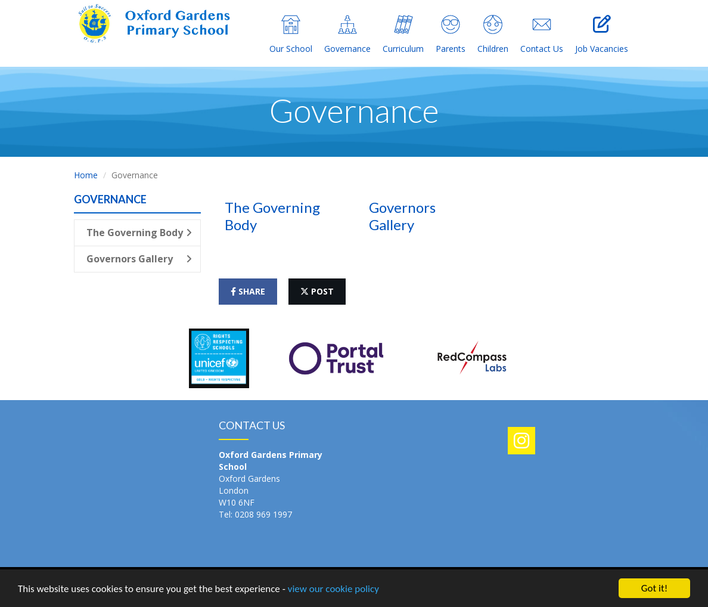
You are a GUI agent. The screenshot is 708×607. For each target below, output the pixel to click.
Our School (290, 34)
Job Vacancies (601, 34)
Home (86, 175)
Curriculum (403, 34)
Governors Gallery (139, 258)
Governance (347, 34)
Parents (450, 34)
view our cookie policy (333, 589)
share (248, 291)
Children (492, 34)
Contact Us (541, 34)
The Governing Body (139, 232)
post (317, 291)
